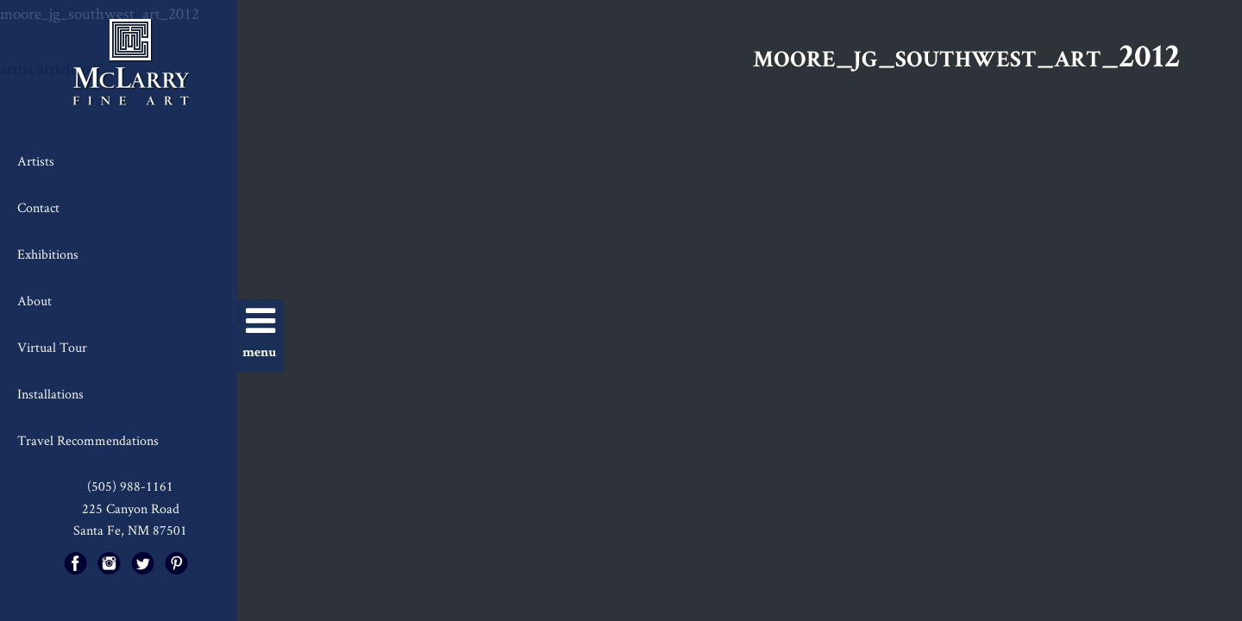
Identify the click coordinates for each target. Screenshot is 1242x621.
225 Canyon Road (130, 508)
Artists (35, 161)
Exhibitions (47, 254)
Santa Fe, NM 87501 (130, 530)
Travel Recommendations (88, 440)
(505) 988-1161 (130, 486)
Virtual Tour (52, 347)
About (34, 301)
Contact (38, 207)
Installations (50, 394)
